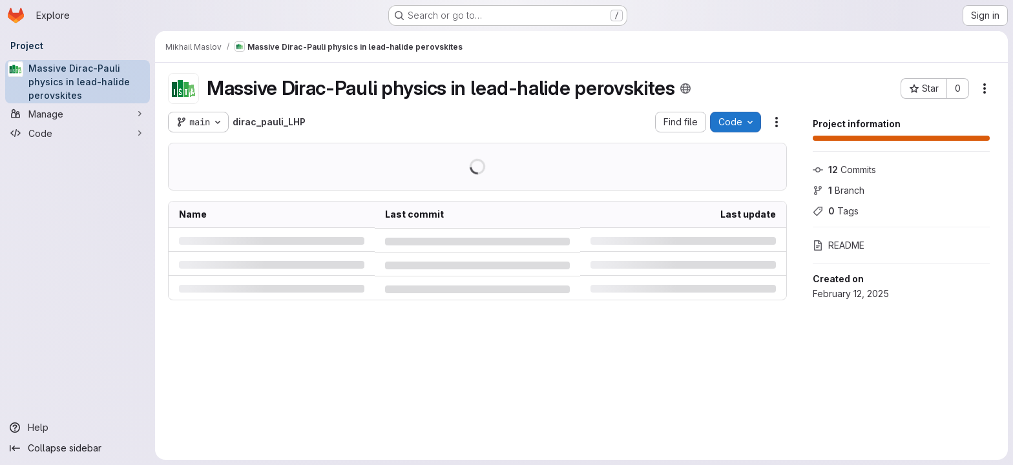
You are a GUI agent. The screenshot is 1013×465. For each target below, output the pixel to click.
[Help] (77, 427)
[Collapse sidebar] (77, 448)
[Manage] (77, 114)
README (838, 245)
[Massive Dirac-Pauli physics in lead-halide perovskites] (77, 81)
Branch (838, 190)
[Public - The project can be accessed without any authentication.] (685, 88)
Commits (844, 169)
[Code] (77, 133)
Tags (836, 210)
